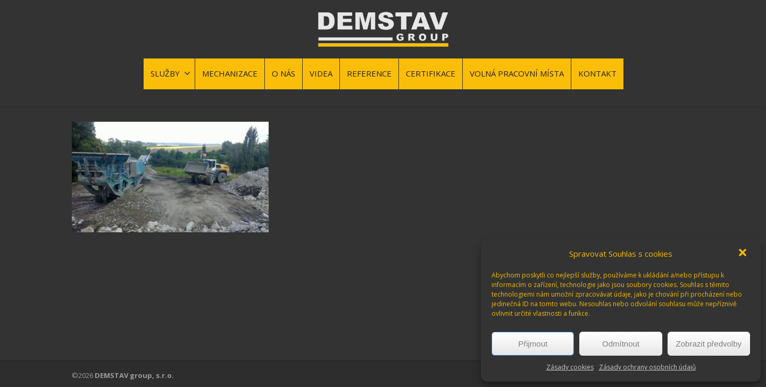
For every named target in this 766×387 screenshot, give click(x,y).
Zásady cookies (570, 367)
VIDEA (321, 73)
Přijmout (532, 343)
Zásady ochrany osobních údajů (647, 367)
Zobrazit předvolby (709, 343)
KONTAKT (597, 73)
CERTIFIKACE (430, 73)
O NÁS (283, 73)
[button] (743, 253)
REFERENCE (369, 73)
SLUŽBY (170, 73)
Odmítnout (620, 343)
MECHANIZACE (229, 73)
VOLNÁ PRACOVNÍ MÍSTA (517, 73)
